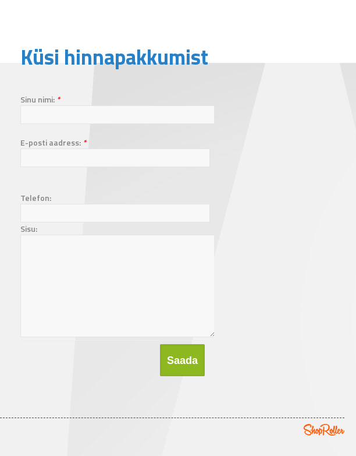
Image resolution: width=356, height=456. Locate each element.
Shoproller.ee (324, 447)
